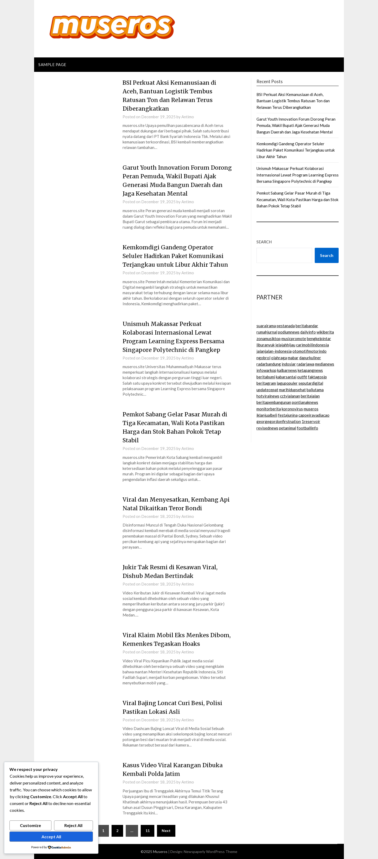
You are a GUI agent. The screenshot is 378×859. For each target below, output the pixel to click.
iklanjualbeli (266, 415)
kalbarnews (287, 370)
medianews (324, 364)
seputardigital (310, 383)
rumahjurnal (266, 332)
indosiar (289, 364)
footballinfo (307, 428)
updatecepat (267, 389)
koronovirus (292, 408)
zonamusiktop (268, 338)
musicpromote (293, 338)
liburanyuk (265, 344)
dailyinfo (308, 332)
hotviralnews (267, 396)
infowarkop (266, 370)
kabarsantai (286, 376)
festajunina (288, 415)
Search (264, 241)
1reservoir (311, 421)
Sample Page (52, 64)
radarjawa (305, 364)
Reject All (73, 825)
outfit (302, 376)
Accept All (51, 836)
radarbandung (268, 364)
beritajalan (310, 396)
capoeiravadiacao (313, 415)
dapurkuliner (310, 357)
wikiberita (325, 332)
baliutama (315, 389)
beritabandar (307, 325)
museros (311, 408)
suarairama (266, 325)
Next (166, 830)
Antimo (187, 116)
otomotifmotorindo (309, 351)
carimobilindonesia (312, 344)
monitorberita (268, 408)
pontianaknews (305, 402)
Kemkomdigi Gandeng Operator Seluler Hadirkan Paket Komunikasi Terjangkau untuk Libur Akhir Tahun (176, 256)
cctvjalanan (290, 396)
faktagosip (317, 376)
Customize (30, 825)
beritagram (266, 383)
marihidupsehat (292, 389)
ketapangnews (310, 370)
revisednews (267, 428)
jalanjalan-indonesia (274, 351)
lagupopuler (287, 383)
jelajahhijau (285, 344)
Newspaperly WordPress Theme (210, 851)
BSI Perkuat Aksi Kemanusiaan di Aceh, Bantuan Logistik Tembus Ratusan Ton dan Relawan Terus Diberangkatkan (293, 101)
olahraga (279, 357)
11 (147, 830)
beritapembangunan (273, 402)
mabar (293, 357)
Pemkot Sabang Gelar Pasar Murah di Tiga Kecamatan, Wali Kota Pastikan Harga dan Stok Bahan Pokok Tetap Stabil (297, 199)
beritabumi (265, 376)
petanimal (287, 428)
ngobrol (263, 357)
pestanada (286, 325)
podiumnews (289, 332)
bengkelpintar (319, 338)
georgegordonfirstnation (278, 421)
